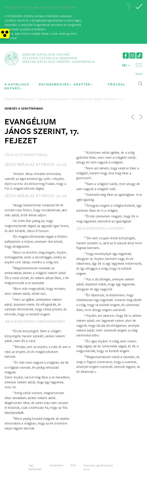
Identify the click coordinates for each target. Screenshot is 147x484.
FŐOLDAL (116, 84)
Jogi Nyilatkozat (35, 467)
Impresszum (56, 465)
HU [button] (126, 65)
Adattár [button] (83, 84)
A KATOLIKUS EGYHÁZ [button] (17, 86)
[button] (128, 6)
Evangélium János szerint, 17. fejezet (42, 131)
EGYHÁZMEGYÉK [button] (55, 84)
